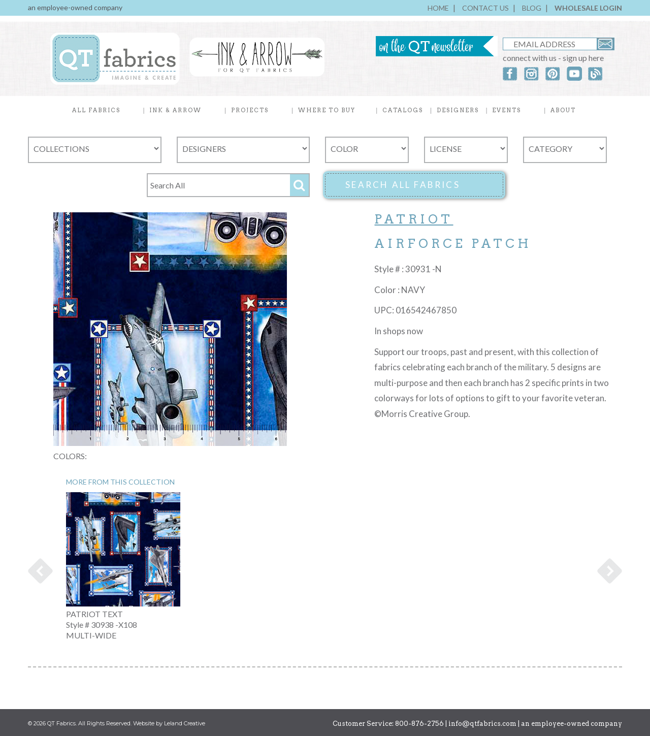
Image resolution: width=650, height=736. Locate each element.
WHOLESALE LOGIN (588, 8)
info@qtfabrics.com (482, 723)
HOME (438, 8)
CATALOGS (402, 110)
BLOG (531, 8)
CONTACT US (485, 8)
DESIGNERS (458, 110)
